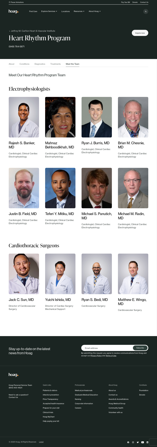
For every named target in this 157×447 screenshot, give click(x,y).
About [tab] (11, 64)
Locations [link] (65, 11)
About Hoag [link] (95, 11)
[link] (13, 11)
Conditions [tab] (24, 64)
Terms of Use (111, 356)
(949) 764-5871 (16, 46)
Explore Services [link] (49, 11)
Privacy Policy (96, 356)
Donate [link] (135, 2)
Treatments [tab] (55, 64)
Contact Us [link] (144, 2)
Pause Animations (16, 2)
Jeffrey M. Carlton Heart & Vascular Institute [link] (32, 31)
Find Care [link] (33, 11)
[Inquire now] (140, 33)
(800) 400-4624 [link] (15, 388)
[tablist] (78, 64)
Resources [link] (79, 11)
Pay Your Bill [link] (125, 2)
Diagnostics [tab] (40, 64)
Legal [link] (41, 442)
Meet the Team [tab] (72, 64)
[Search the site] (145, 11)
